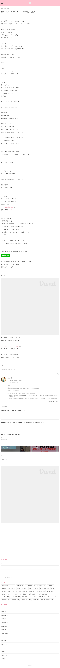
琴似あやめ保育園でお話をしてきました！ (11, 435)
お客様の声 (42, 597)
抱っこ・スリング (7, 594)
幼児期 (18, 594)
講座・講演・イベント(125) (10, 369)
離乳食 (50, 591)
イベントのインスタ (6, 71)
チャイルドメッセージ (8, 588)
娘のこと (15, 600)
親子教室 (29, 586)
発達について (44, 588)
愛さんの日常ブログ (47, 600)
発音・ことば (12, 591)
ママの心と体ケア (39, 586)
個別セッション (22, 588)
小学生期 (26, 594)
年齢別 (32, 591)
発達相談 (20, 586)
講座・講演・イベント (29, 597)
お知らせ (5, 597)
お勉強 (36, 600)
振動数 (50, 586)
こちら (10, 210)
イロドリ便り (15, 597)
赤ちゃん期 (41, 591)
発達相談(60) (3, 369)
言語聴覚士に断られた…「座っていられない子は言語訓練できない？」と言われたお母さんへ (23, 422)
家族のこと (6, 600)
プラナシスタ (4, 346)
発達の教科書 (23, 591)
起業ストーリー (26, 600)
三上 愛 (10, 378)
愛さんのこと (52, 597)
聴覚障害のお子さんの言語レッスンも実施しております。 (15, 410)
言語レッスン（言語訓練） (7, 571)
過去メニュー (33, 588)
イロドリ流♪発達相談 (7, 207)
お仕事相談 (45, 594)
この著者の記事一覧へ (53, 401)
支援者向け (36, 594)
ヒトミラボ (15, 346)
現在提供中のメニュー (8, 586)
